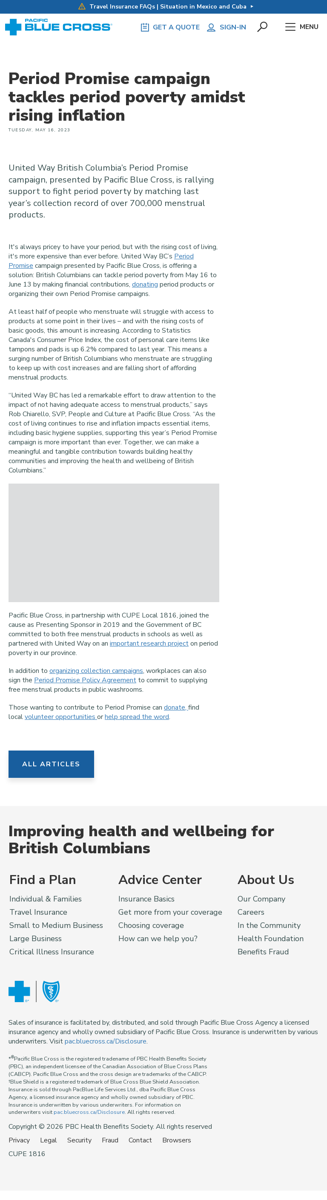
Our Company (261, 899)
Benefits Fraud (263, 952)
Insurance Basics (146, 899)
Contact (140, 1140)
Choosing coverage (151, 925)
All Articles (51, 764)
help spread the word (137, 717)
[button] (262, 27)
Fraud (110, 1140)
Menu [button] (301, 27)
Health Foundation (271, 938)
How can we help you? (158, 938)
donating (145, 284)
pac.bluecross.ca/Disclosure (105, 1041)
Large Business (35, 938)
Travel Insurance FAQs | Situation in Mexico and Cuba (162, 7)
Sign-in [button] (226, 27)
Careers (251, 912)
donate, (176, 707)
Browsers (176, 1140)
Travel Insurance (38, 912)
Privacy (19, 1140)
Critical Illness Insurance (51, 952)
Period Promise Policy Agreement (85, 680)
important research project (149, 643)
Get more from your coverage (170, 912)
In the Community (269, 925)
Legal (48, 1140)
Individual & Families (45, 899)
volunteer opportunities (61, 717)
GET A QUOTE (169, 27)
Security (79, 1140)
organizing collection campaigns (96, 670)
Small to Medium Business (56, 925)
